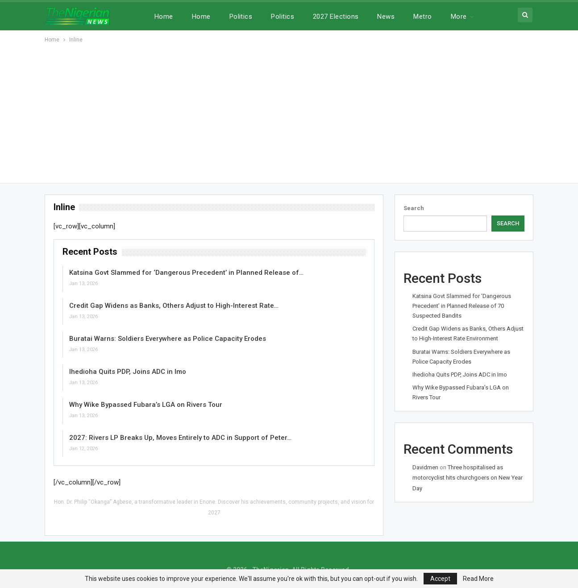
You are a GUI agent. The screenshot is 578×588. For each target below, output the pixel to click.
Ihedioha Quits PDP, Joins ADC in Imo (127, 372)
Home (163, 16)
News (386, 16)
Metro (422, 16)
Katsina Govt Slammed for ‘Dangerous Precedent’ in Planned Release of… (186, 273)
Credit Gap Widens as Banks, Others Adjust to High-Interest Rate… (174, 306)
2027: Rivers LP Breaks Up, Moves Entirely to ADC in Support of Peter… (180, 438)
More (459, 16)
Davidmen (425, 467)
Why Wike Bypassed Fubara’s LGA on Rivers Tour (145, 405)
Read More (478, 579)
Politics (241, 16)
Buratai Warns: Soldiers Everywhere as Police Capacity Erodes (167, 339)
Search (413, 208)
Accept (440, 578)
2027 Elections (335, 16)
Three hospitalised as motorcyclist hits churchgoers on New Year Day (467, 478)
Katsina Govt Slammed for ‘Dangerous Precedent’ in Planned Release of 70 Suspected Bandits (461, 306)
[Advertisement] (289, 111)
